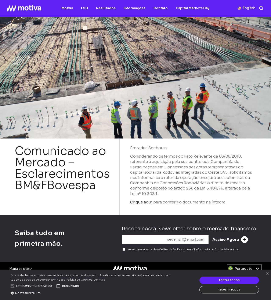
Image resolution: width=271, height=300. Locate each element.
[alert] (135, 285)
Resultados (106, 8)
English (249, 8)
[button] (34, 286)
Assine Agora (230, 239)
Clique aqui (141, 202)
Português (244, 268)
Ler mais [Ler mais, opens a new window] (99, 279)
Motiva (67, 8)
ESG (84, 8)
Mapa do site (19, 268)
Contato (160, 8)
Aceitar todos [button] (229, 280)
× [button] (267, 273)
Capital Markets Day (192, 8)
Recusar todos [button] (229, 289)
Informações (134, 8)
